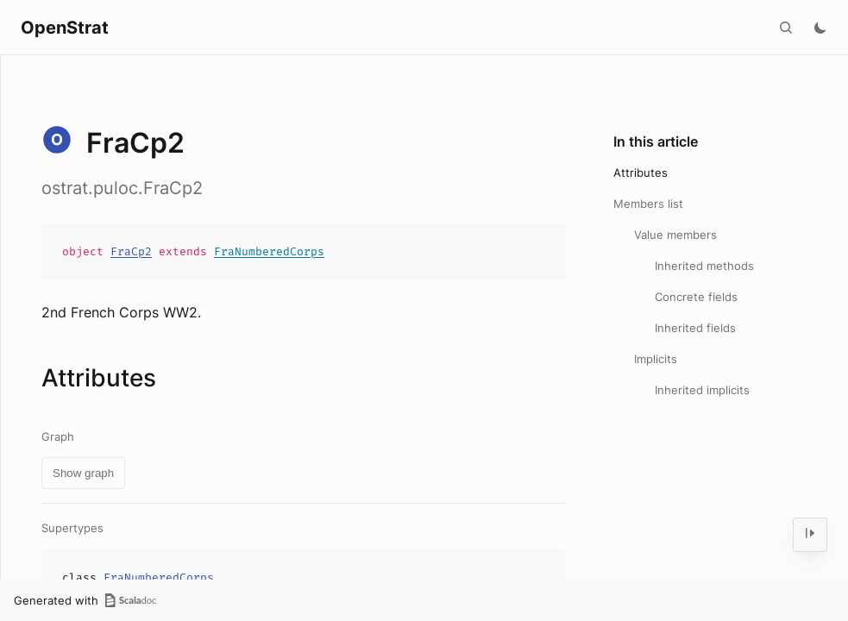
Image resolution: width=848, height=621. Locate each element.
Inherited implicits (702, 390)
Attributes (640, 172)
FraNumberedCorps (269, 251)
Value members (675, 235)
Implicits (655, 359)
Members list (648, 203)
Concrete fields (696, 297)
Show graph (83, 473)
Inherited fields (695, 328)
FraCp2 (131, 251)
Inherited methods (704, 266)
